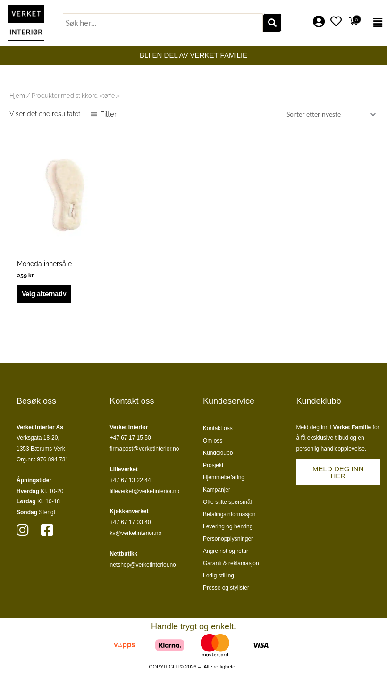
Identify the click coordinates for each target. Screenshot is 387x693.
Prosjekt (213, 465)
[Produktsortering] (329, 114)
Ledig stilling (218, 575)
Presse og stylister (226, 587)
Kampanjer (216, 489)
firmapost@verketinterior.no (144, 448)
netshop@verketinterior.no (143, 564)
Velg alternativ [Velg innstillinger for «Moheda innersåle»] (44, 294)
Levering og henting (227, 526)
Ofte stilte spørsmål (227, 502)
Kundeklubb (218, 453)
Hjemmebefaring (223, 477)
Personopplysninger (228, 538)
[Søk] (272, 22)
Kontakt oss (218, 428)
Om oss (212, 440)
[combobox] (163, 22)
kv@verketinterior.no (136, 533)
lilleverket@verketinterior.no (145, 491)
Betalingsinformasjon (229, 514)
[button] (375, 22)
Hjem (17, 95)
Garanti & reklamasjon (231, 563)
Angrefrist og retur (225, 551)
